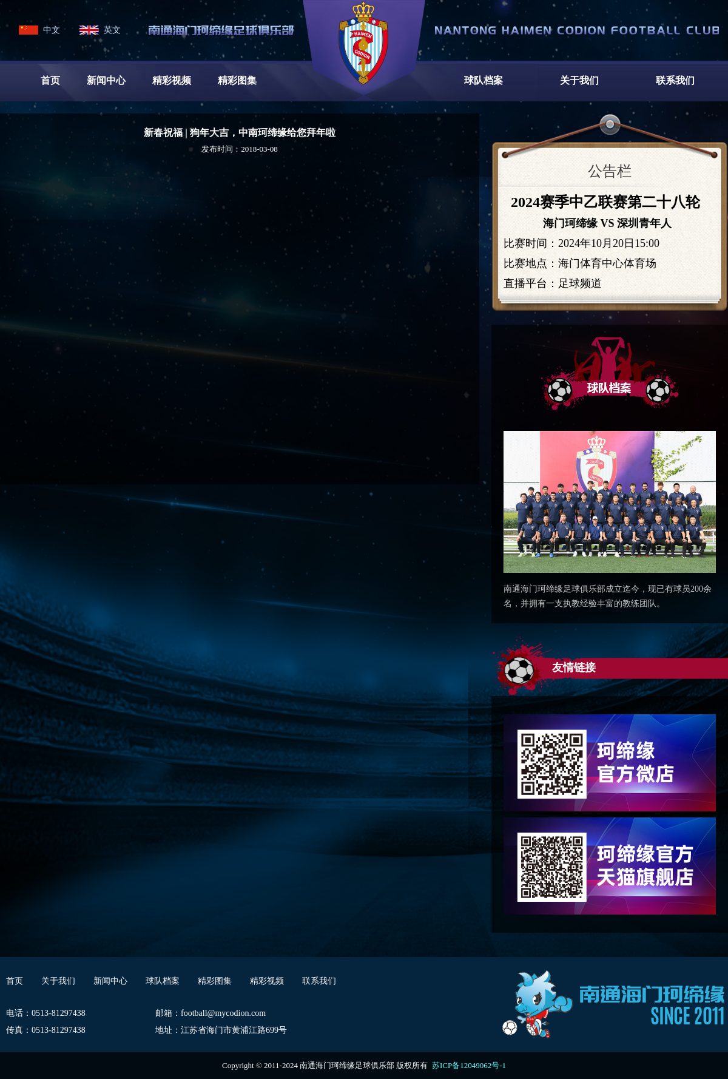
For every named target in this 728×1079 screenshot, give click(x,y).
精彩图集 (237, 80)
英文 (112, 30)
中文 (51, 30)
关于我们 (579, 80)
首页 (50, 80)
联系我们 (675, 80)
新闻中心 (106, 80)
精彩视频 (171, 80)
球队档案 (483, 80)
